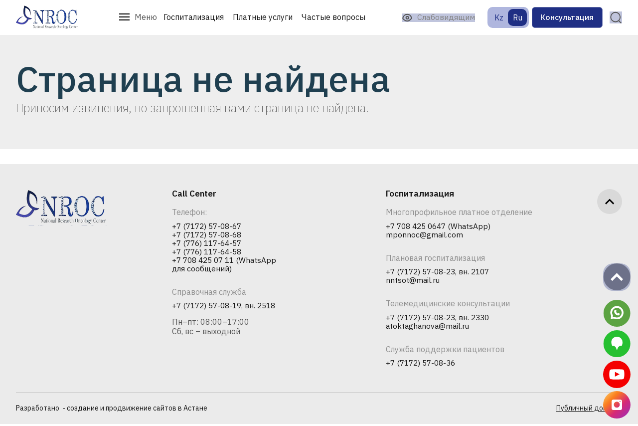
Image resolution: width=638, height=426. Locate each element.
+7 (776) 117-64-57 (209, 243)
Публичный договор (589, 410)
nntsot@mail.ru (413, 281)
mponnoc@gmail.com (425, 234)
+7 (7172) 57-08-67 (209, 226)
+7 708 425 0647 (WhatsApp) (441, 226)
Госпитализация (187, 17)
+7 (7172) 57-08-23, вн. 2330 (441, 318)
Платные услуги (256, 17)
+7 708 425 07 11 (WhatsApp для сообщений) (227, 265)
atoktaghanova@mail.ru (429, 327)
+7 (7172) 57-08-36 (423, 365)
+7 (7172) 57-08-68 (209, 234)
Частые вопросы (327, 17)
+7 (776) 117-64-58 (209, 252)
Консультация (561, 17)
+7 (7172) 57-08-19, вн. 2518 (227, 307)
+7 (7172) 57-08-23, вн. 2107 (441, 272)
